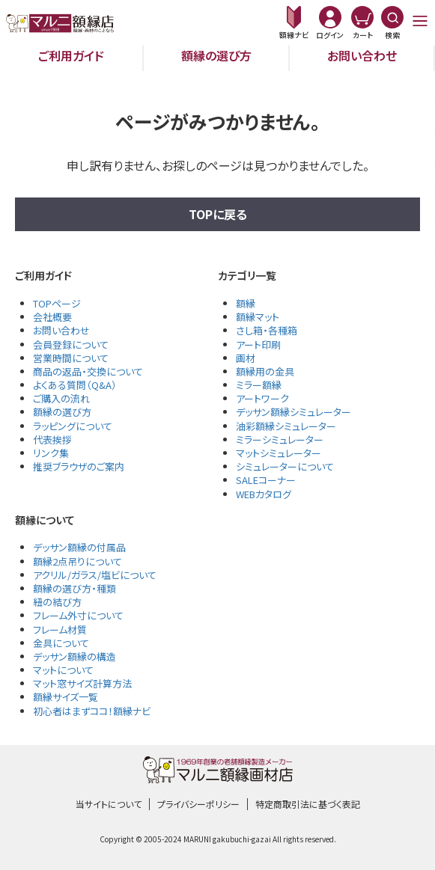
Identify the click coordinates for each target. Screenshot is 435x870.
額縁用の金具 (265, 371)
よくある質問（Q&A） (75, 385)
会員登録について (71, 344)
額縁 (245, 303)
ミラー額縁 (259, 385)
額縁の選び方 (216, 55)
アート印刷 (258, 344)
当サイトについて (109, 803)
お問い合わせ (362, 55)
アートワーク (262, 398)
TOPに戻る (218, 214)
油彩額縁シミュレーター (286, 426)
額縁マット (257, 317)
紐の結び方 (57, 602)
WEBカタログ (263, 494)
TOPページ (57, 303)
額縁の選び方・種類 (74, 588)
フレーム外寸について (78, 615)
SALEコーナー (266, 480)
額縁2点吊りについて (77, 561)
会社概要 (52, 317)
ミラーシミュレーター (279, 439)
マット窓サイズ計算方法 (82, 683)
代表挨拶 (52, 439)
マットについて (63, 670)
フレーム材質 (60, 629)
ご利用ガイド (71, 55)
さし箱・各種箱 (266, 330)
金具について (61, 643)
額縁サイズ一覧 (65, 697)
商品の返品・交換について (88, 371)
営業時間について (71, 358)
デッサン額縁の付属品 (79, 547)
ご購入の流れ (61, 398)
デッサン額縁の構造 (74, 656)
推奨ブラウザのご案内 (78, 466)
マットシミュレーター (278, 453)
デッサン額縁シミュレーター (293, 412)
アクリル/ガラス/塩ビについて (94, 575)
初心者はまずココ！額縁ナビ (91, 711)
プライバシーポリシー (198, 803)
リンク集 (51, 453)
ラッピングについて (72, 426)
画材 (245, 358)
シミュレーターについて (285, 466)
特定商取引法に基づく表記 (307, 803)
